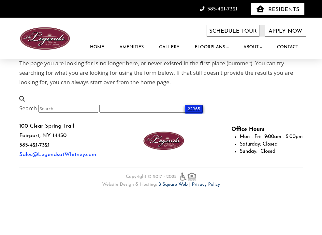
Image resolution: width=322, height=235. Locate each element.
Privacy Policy (206, 184)
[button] (277, 9)
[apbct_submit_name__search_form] (194, 109)
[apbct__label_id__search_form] (142, 109)
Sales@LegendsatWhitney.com (57, 154)
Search (28, 108)
